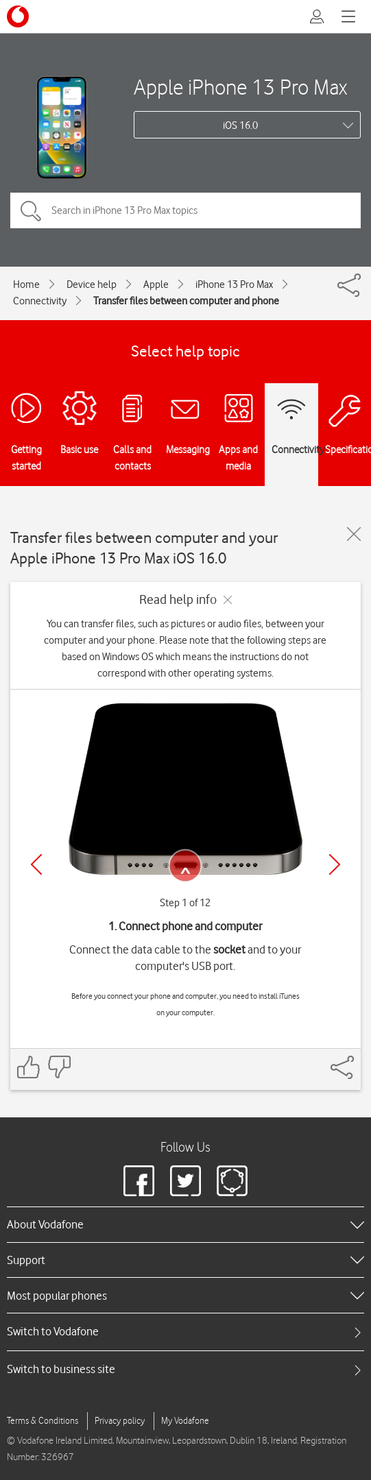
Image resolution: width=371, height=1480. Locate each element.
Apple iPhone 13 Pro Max (240, 86)
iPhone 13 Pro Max (234, 284)
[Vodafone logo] (18, 16)
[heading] (185, 1224)
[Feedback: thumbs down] (59, 1067)
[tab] (185, 1331)
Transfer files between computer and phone (186, 301)
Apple (156, 284)
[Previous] (36, 864)
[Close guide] (354, 534)
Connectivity (40, 301)
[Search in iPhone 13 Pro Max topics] (185, 210)
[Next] (334, 864)
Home (26, 284)
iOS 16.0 (240, 125)
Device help (92, 284)
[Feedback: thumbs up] (28, 1067)
